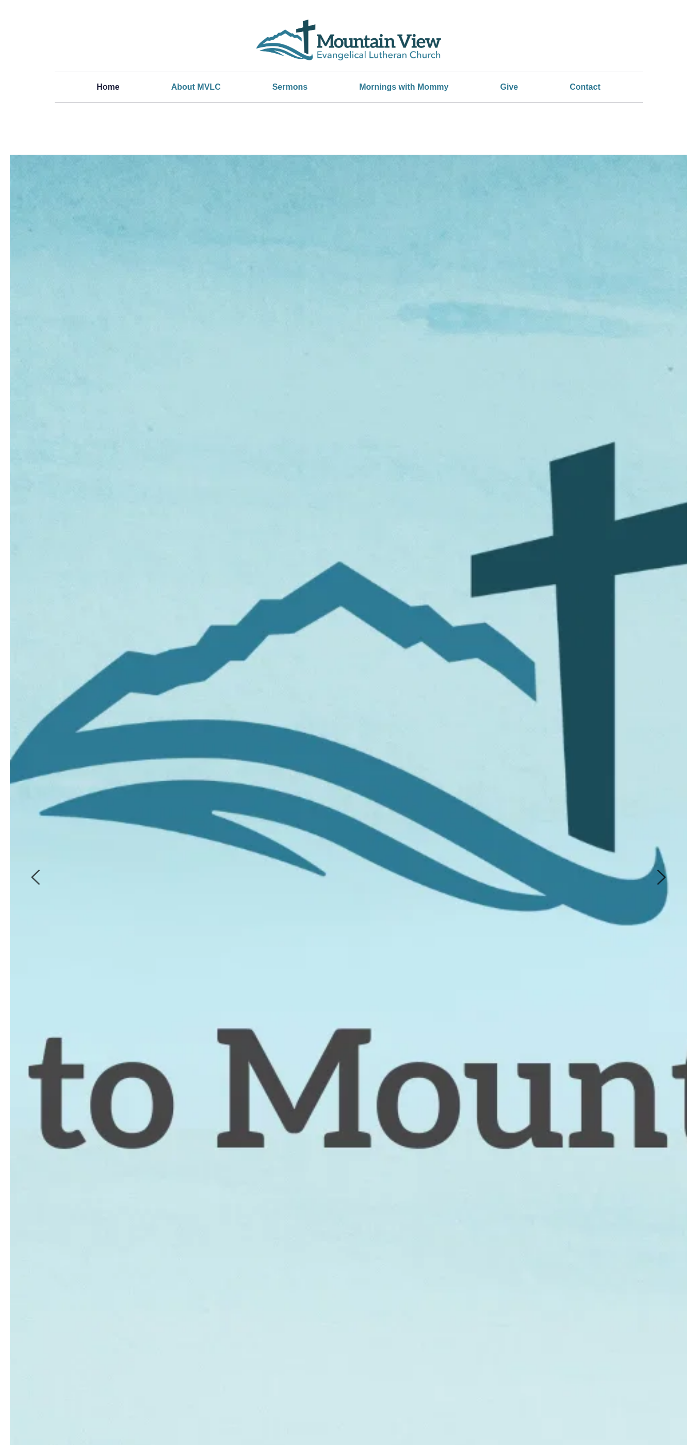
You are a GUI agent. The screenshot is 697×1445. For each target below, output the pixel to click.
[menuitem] (107, 87)
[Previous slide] (36, 877)
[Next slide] (661, 877)
